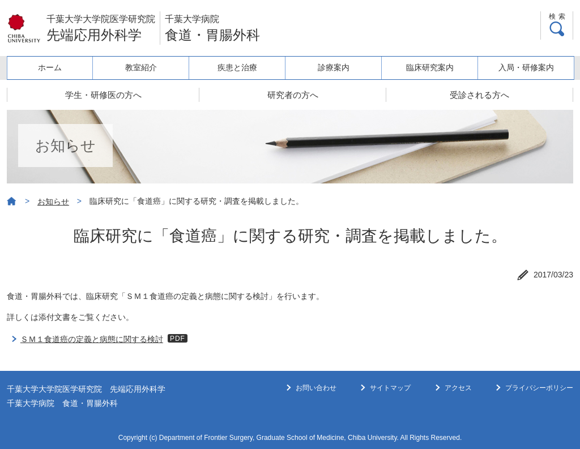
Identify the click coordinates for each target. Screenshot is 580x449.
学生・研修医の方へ (103, 95)
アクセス (458, 388)
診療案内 (333, 67)
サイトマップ (390, 388)
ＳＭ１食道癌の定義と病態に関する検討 (91, 339)
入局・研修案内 (526, 67)
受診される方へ (479, 95)
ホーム (50, 67)
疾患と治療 (237, 67)
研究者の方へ (292, 95)
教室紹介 (141, 67)
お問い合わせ (316, 388)
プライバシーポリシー (539, 388)
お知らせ (53, 201)
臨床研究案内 (430, 67)
